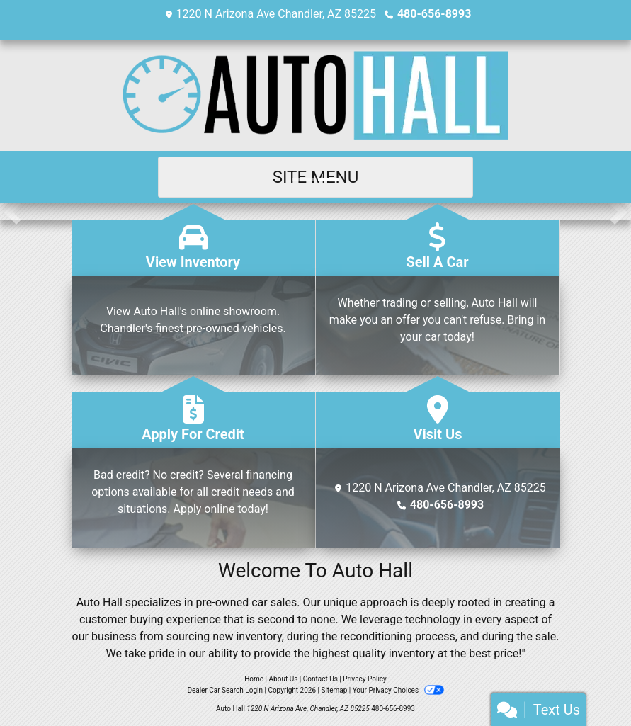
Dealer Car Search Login (225, 690)
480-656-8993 (434, 14)
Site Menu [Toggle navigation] (316, 177)
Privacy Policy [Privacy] (365, 679)
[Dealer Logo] (315, 95)
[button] (12, 211)
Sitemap (334, 690)
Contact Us (320, 679)
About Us (283, 679)
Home (253, 679)
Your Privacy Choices (398, 690)
